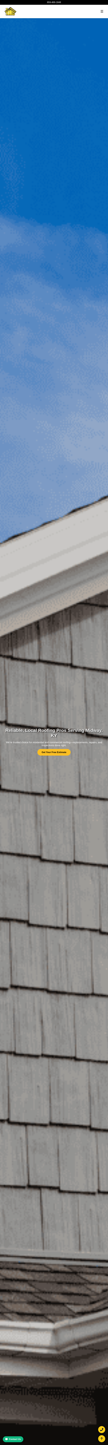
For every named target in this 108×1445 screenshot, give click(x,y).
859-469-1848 (54, 2)
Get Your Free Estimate (54, 752)
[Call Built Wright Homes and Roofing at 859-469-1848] (101, 1429)
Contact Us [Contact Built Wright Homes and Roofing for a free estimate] (13, 1439)
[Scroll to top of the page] (101, 1438)
